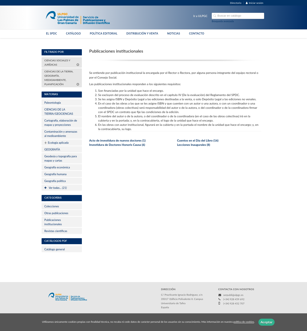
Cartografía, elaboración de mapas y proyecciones (60, 122)
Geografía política (55, 181)
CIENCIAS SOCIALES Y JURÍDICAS (61, 62)
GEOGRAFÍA (52, 149)
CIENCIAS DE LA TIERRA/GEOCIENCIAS (58, 111)
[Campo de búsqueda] (238, 16)
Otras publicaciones (56, 213)
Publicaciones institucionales (53, 222)
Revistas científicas (55, 231)
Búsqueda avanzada (223, 21)
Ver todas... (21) (55, 187)
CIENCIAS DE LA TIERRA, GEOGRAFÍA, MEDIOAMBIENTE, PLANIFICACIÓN (61, 78)
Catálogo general (54, 249)
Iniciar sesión (254, 2)
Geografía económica (57, 167)
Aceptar (266, 322)
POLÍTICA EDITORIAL (103, 33)
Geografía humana (55, 174)
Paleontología (52, 102)
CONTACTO (196, 33)
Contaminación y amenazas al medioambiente (60, 134)
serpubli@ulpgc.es (233, 295)
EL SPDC (51, 33)
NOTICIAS (173, 33)
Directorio (235, 2)
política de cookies (243, 322)
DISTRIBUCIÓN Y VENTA (142, 33)
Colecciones (51, 206)
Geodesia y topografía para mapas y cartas (60, 158)
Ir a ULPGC (200, 16)
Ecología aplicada (56, 142)
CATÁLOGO (73, 33)
